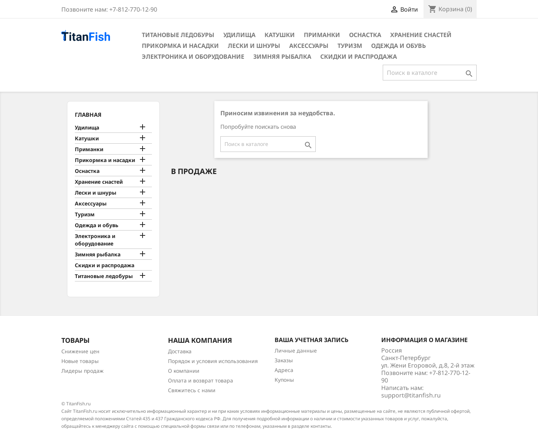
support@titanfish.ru (411, 395)
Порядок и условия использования (213, 361)
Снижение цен (80, 351)
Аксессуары (308, 46)
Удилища (239, 35)
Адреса (284, 370)
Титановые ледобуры (178, 35)
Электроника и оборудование (193, 56)
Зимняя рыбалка (282, 56)
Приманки (322, 35)
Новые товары (80, 361)
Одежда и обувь (398, 46)
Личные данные (296, 350)
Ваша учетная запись (311, 340)
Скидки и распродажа (358, 56)
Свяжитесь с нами (191, 390)
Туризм (349, 46)
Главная (88, 114)
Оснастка (365, 35)
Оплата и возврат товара (200, 380)
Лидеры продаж (82, 370)
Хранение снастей (421, 35)
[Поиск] (430, 72)
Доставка (180, 351)
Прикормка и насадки (180, 46)
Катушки (280, 35)
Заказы (284, 360)
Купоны (284, 379)
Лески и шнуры (254, 46)
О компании (183, 370)
